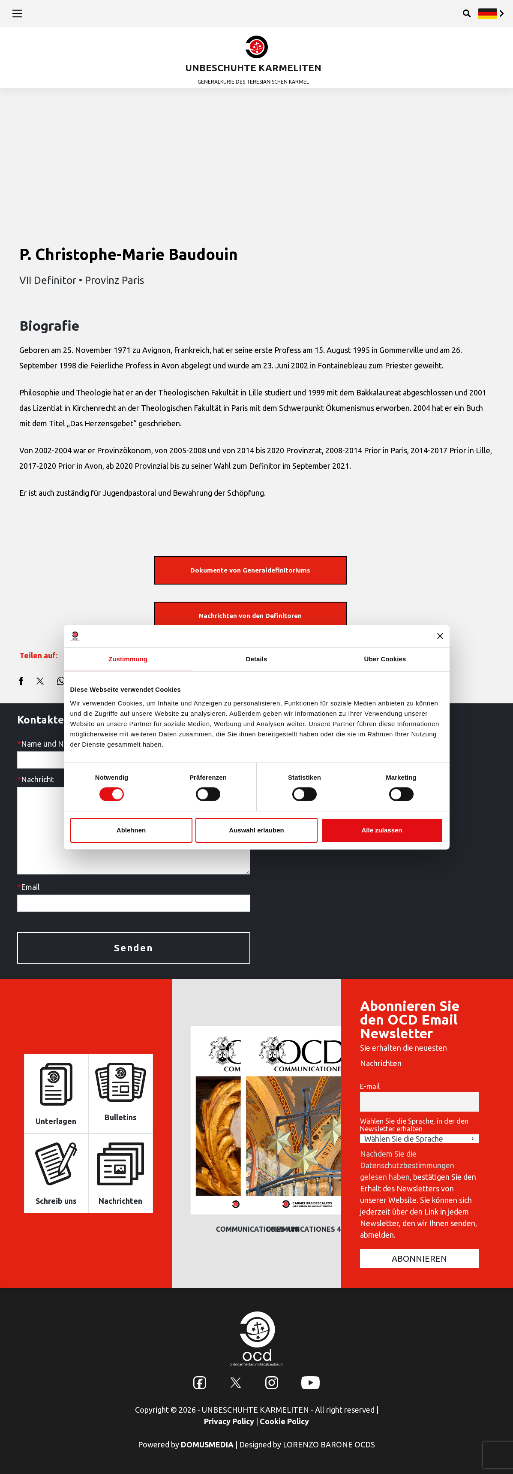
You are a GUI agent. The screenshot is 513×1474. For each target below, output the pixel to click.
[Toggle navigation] (17, 13)
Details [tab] (256, 659)
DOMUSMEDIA (207, 1444)
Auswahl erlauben (256, 830)
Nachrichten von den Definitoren (250, 615)
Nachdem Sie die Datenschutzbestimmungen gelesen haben (407, 1165)
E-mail (370, 1086)
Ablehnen (131, 830)
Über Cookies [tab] (385, 659)
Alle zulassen (381, 830)
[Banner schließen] (440, 636)
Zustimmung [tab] (127, 659)
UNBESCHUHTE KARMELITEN (253, 67)
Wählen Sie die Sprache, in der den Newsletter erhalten (414, 1125)
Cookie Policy (284, 1421)
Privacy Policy (229, 1421)
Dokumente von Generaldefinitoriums (250, 570)
